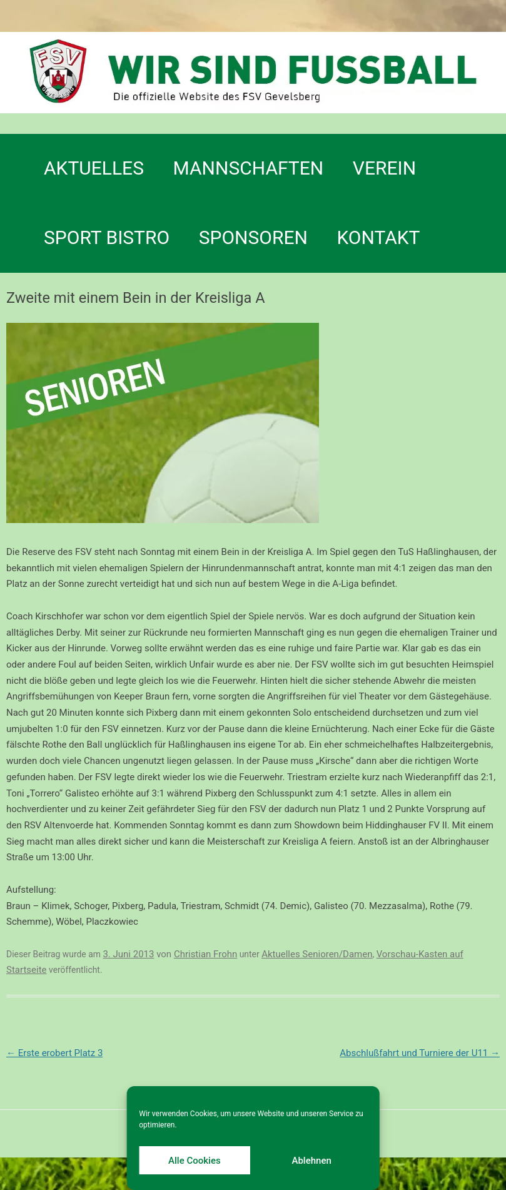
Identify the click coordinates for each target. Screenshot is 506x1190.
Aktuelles (94, 168)
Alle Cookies (194, 1160)
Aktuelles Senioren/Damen (316, 954)
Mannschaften (248, 168)
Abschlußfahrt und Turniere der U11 (420, 1053)
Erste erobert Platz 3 (54, 1053)
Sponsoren (253, 237)
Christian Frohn (205, 954)
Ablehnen (311, 1160)
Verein (384, 168)
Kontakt (378, 237)
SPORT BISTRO (107, 237)
